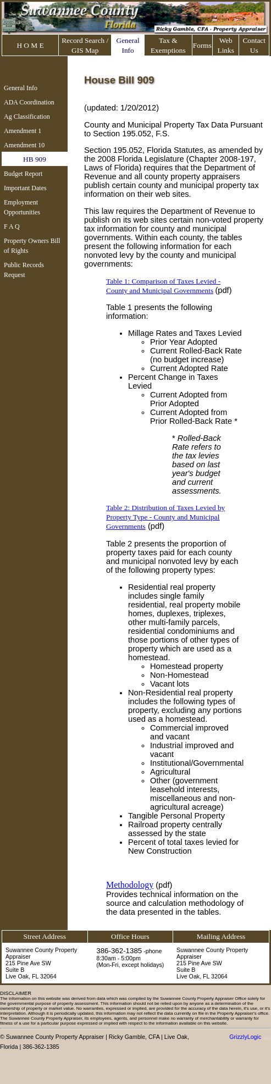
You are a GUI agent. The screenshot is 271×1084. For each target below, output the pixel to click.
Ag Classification (27, 116)
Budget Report (23, 174)
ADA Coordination (29, 102)
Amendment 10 (24, 145)
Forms (202, 45)
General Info (20, 88)
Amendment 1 (22, 131)
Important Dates (25, 188)
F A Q (12, 226)
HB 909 (34, 159)
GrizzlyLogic (245, 1036)
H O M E (29, 45)
